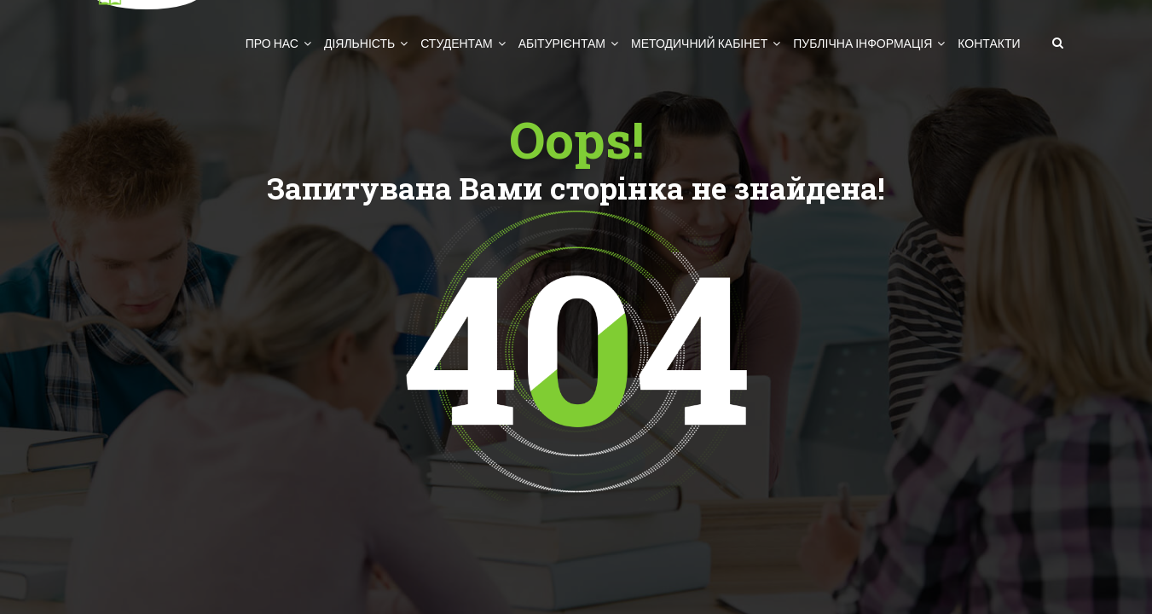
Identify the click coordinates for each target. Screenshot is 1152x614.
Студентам (456, 43)
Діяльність (359, 43)
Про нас (272, 43)
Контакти (989, 43)
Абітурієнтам (561, 43)
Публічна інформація (862, 43)
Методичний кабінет (699, 43)
